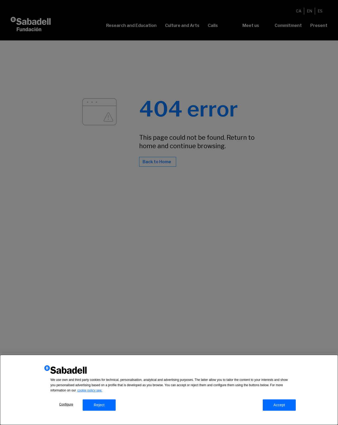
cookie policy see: (89, 391)
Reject (99, 406)
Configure (66, 405)
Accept (279, 406)
